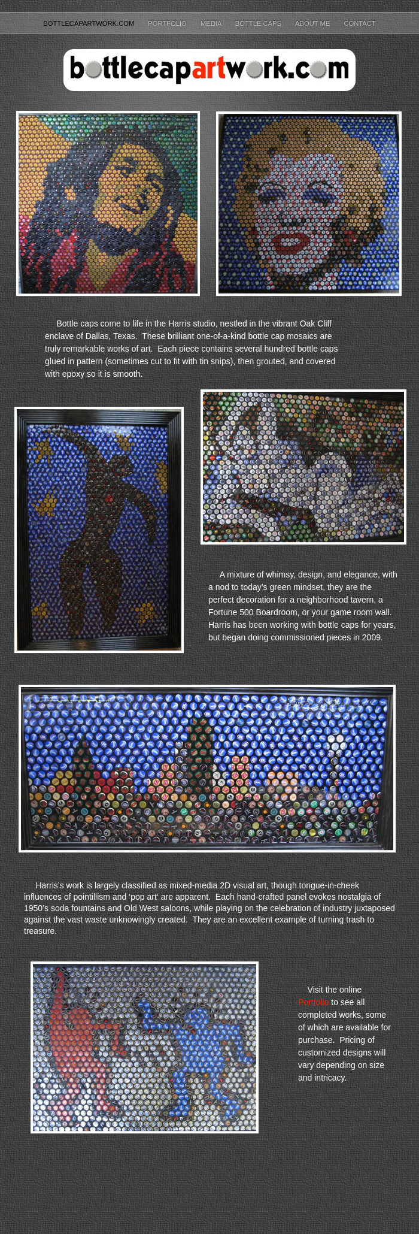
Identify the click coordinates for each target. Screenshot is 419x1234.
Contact (359, 23)
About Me (313, 23)
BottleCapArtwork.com (89, 23)
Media (212, 23)
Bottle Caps (259, 23)
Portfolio (168, 23)
